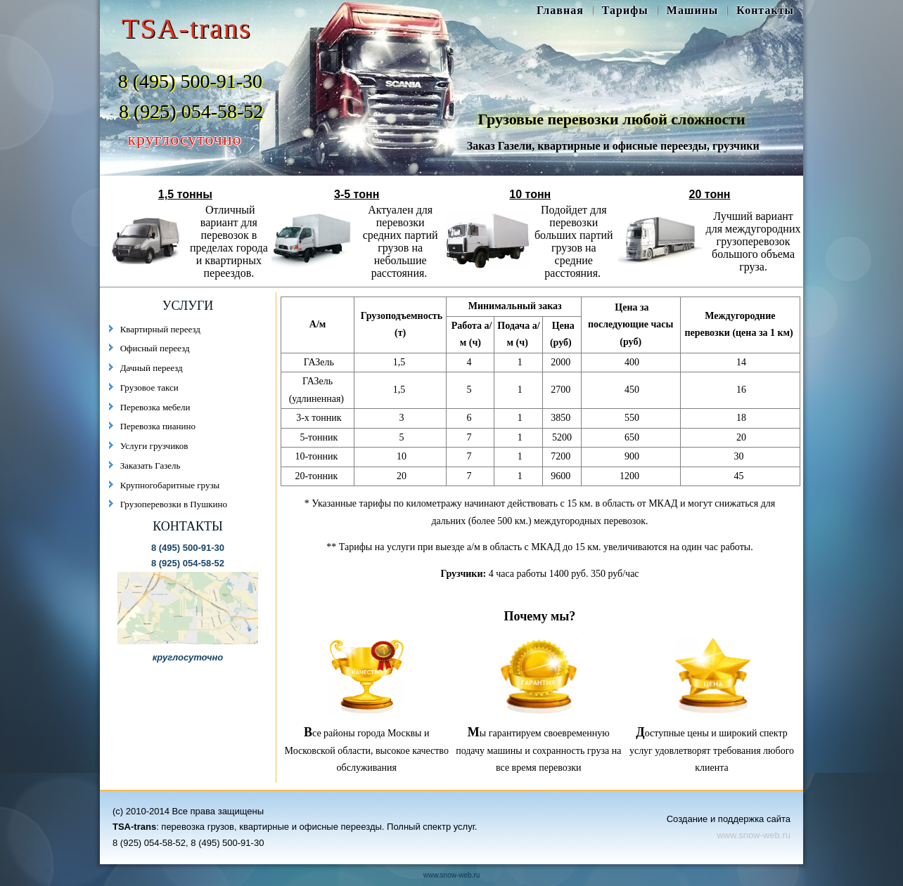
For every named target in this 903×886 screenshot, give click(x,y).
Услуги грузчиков (154, 446)
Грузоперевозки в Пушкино (173, 504)
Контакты (765, 10)
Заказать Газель (150, 465)
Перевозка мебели (155, 407)
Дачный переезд (151, 368)
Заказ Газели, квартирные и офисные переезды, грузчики (613, 146)
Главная (560, 10)
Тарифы (625, 10)
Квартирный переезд (160, 329)
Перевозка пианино (158, 426)
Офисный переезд (155, 348)
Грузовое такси (149, 387)
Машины (693, 10)
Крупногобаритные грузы (170, 485)
